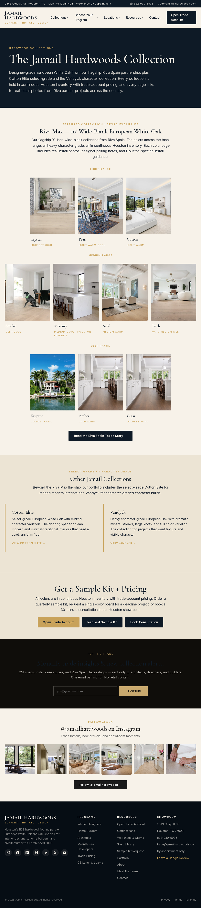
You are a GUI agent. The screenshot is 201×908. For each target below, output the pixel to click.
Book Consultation (144, 622)
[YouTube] (67, 853)
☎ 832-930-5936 (141, 3)
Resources (134, 17)
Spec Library (127, 844)
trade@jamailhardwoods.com (177, 3)
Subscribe (133, 691)
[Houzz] (38, 853)
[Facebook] (18, 853)
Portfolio (124, 858)
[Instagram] (8, 853)
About (123, 864)
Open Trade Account (179, 17)
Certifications (128, 831)
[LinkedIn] (28, 853)
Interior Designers (92, 824)
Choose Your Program (86, 17)
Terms (178, 899)
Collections (59, 17)
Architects (87, 838)
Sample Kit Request (132, 851)
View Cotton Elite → (28, 543)
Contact (154, 17)
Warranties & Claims (132, 838)
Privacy (165, 899)
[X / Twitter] (57, 853)
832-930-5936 (167, 838)
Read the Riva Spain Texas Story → (100, 436)
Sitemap (191, 899)
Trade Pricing (89, 856)
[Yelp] (47, 853)
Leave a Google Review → (175, 858)
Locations (112, 17)
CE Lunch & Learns (93, 862)
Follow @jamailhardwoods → (100, 784)
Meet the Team (129, 871)
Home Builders (90, 831)
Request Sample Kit (102, 622)
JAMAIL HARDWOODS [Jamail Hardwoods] (27, 17)
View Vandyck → (123, 543)
